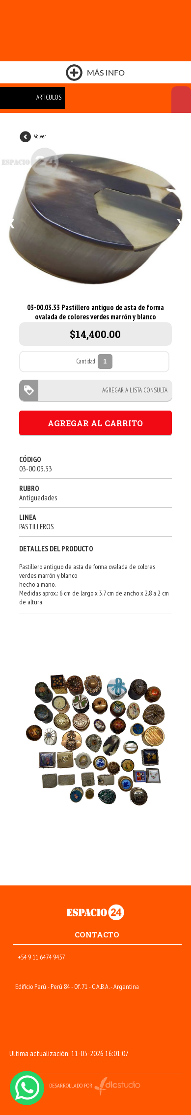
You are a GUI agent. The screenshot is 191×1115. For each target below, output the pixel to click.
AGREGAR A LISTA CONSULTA (131, 390)
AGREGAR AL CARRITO (95, 423)
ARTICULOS (48, 97)
